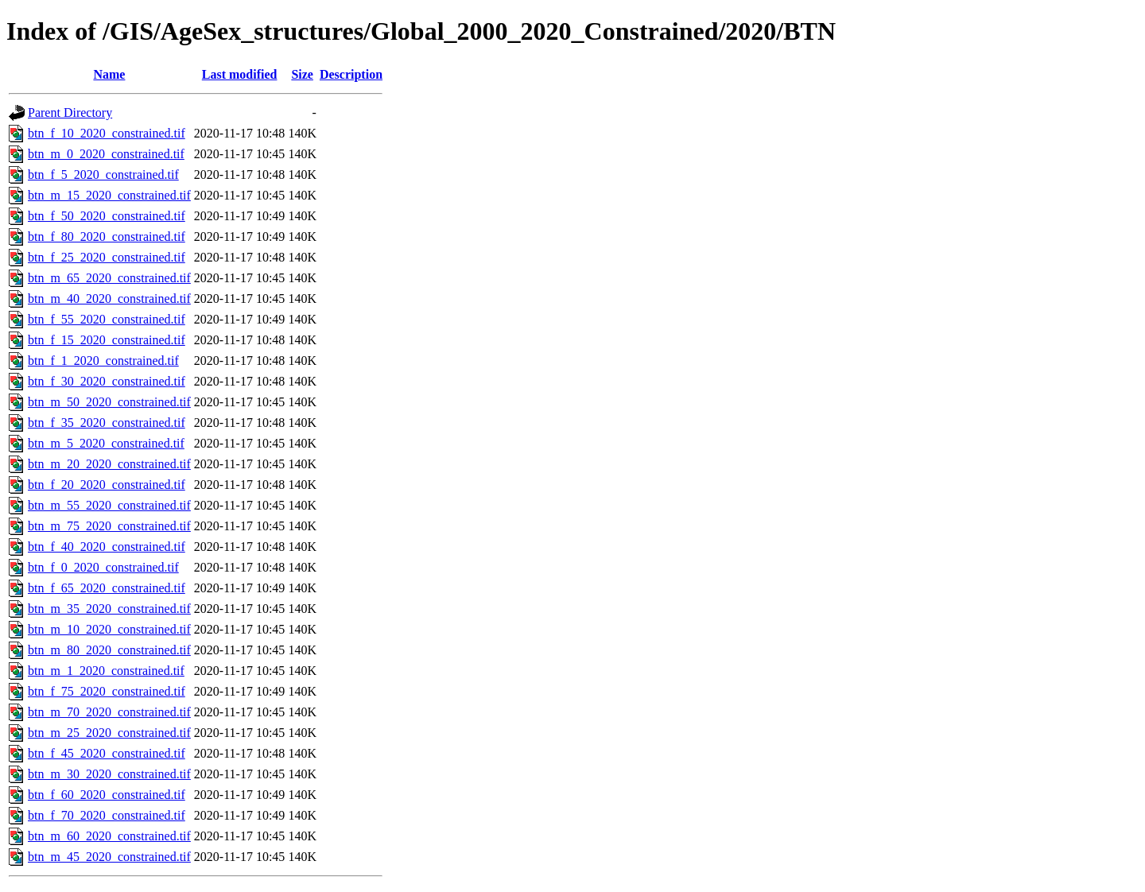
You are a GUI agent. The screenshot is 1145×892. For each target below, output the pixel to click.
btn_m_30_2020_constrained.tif (109, 774)
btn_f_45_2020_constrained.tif (106, 753)
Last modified (240, 74)
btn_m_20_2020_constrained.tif (109, 464)
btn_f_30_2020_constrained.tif (106, 381)
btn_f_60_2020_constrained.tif (106, 794)
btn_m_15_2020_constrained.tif (109, 195)
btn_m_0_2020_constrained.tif (106, 154)
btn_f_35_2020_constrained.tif (106, 422)
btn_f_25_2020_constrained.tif (106, 257)
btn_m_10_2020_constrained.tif (109, 629)
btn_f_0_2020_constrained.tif (103, 567)
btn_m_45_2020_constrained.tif (109, 856)
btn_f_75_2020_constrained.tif (106, 691)
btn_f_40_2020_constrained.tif (106, 546)
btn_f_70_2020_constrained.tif (106, 815)
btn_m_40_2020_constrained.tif (109, 298)
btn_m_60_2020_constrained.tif (109, 836)
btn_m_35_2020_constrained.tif (109, 608)
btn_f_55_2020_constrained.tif (106, 319)
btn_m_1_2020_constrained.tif (106, 670)
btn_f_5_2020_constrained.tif (103, 174)
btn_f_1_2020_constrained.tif (103, 360)
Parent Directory (70, 112)
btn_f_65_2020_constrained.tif (106, 588)
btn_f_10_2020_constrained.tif (106, 133)
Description (351, 74)
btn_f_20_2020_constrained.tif (106, 484)
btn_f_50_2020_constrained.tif (106, 216)
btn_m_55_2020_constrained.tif (109, 505)
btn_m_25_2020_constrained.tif (109, 732)
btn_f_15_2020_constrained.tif (106, 340)
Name (109, 74)
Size (302, 74)
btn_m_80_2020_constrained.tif (109, 650)
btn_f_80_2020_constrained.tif (106, 236)
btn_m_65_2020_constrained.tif (109, 278)
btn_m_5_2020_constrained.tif (106, 443)
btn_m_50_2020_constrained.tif (109, 402)
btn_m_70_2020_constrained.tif (109, 712)
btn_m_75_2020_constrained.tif (109, 526)
